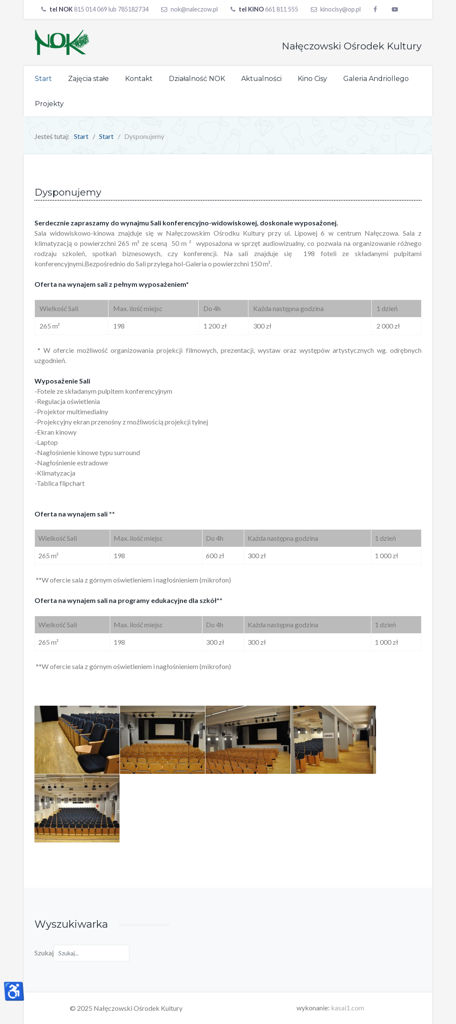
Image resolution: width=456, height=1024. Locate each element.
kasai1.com (347, 1008)
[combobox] (91, 953)
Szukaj (44, 953)
